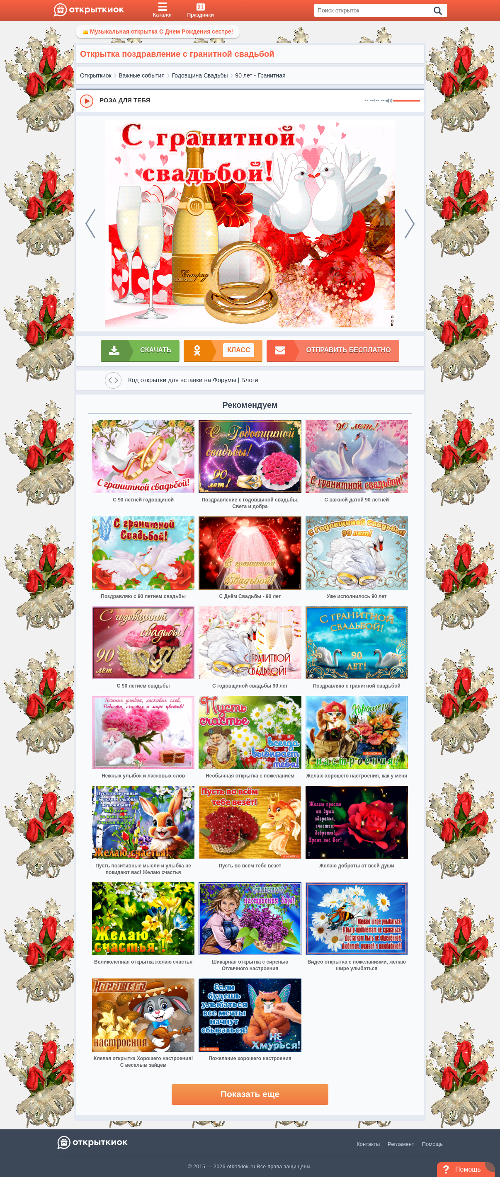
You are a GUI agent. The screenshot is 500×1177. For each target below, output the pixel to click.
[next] (409, 223)
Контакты (368, 1144)
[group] (250, 101)
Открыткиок (96, 75)
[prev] (90, 223)
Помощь (432, 1144)
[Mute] (389, 101)
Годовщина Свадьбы (200, 75)
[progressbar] (406, 101)
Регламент (401, 1144)
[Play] (86, 101)
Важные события (142, 75)
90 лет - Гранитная (260, 75)
